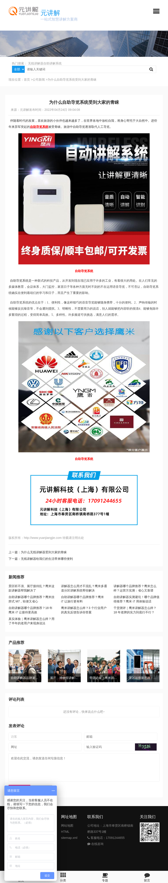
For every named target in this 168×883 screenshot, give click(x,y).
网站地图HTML (67, 828)
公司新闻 (39, 79)
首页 (27, 79)
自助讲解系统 (52, 63)
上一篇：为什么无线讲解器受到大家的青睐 (38, 552)
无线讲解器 (35, 63)
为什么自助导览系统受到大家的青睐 (71, 79)
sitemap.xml (69, 838)
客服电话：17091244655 (106, 838)
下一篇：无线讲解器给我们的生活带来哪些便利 (41, 558)
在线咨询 (95, 844)
